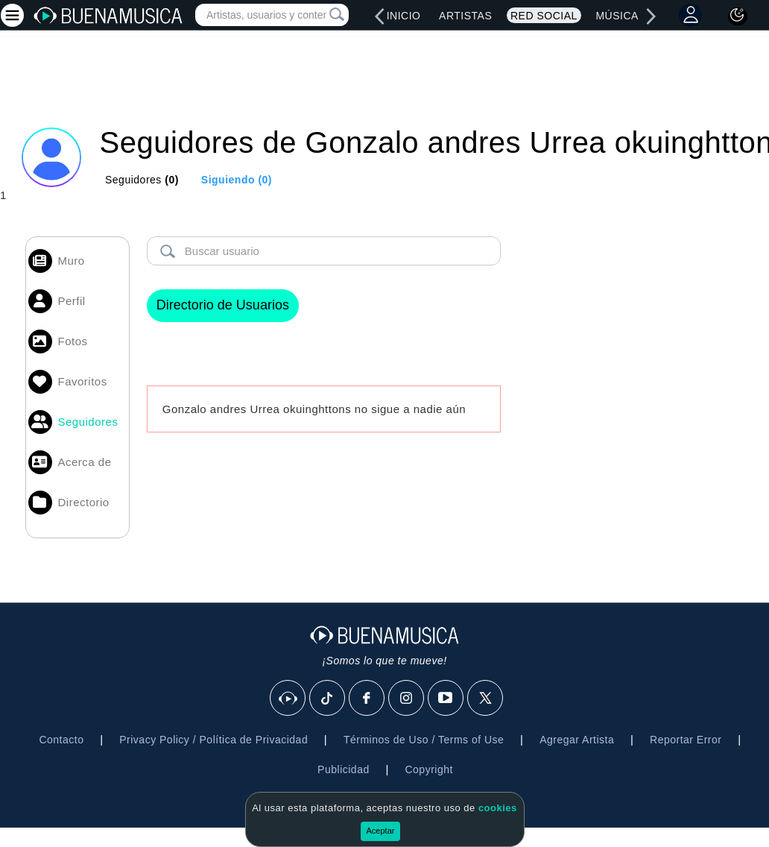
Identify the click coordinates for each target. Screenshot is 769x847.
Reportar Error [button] (685, 740)
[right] (651, 16)
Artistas (465, 16)
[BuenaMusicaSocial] (288, 699)
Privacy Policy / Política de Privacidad (213, 740)
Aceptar (381, 830)
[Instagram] (407, 699)
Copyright (428, 769)
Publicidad (343, 769)
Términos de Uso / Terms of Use (424, 740)
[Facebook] (367, 699)
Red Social (543, 16)
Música (616, 16)
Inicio (404, 16)
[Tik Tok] (328, 699)
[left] (379, 16)
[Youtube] (446, 699)
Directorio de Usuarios (222, 304)
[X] (486, 699)
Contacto (61, 740)
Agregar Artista (576, 740)
